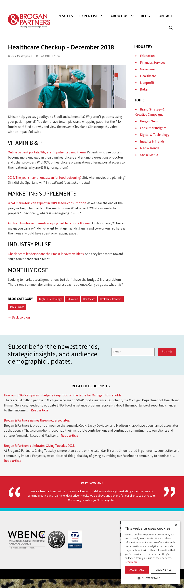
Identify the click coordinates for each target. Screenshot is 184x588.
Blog (145, 15)
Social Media (149, 155)
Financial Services (152, 62)
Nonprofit (147, 82)
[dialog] (150, 552)
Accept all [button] (137, 569)
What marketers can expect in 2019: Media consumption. (47, 203)
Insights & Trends (152, 141)
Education (72, 299)
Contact (164, 15)
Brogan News (149, 121)
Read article (39, 410)
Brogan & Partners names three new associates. (37, 420)
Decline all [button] (163, 569)
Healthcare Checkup (110, 299)
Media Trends (17, 307)
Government (149, 69)
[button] (171, 28)
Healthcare (89, 299)
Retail (144, 89)
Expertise (93, 16)
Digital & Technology (50, 299)
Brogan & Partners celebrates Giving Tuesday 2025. (39, 445)
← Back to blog (19, 317)
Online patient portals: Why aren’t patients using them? (47, 152)
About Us (124, 16)
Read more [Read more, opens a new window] (131, 562)
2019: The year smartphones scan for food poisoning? (45, 177)
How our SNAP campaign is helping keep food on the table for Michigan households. (63, 395)
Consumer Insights (153, 128)
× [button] (175, 525)
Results (65, 15)
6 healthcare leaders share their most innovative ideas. (46, 254)
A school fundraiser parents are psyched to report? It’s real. (49, 223)
